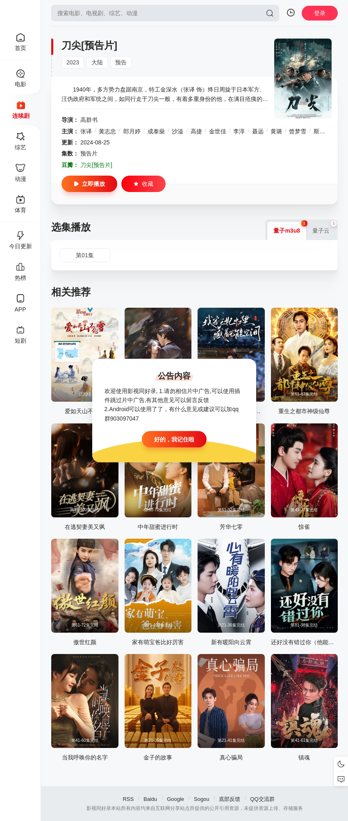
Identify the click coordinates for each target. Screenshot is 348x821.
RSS (128, 799)
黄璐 (276, 131)
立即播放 (89, 184)
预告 (121, 62)
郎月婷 (132, 131)
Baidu (150, 799)
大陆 (97, 62)
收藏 (143, 184)
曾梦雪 (297, 131)
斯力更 (322, 131)
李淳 (239, 131)
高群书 (89, 120)
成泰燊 (156, 131)
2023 (72, 62)
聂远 (258, 131)
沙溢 (177, 131)
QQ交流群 (262, 799)
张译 (86, 131)
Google (175, 799)
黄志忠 (107, 131)
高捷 (196, 131)
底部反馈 (229, 799)
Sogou (201, 799)
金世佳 (217, 131)
